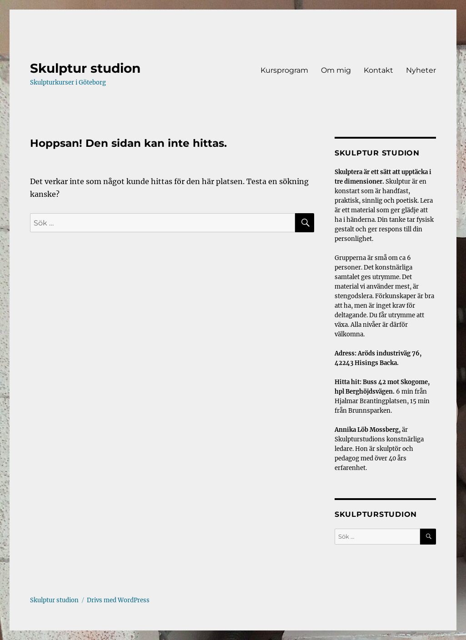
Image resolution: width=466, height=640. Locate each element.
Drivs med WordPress (118, 600)
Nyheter (421, 70)
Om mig (336, 70)
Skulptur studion (85, 68)
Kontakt (378, 70)
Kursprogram (284, 70)
